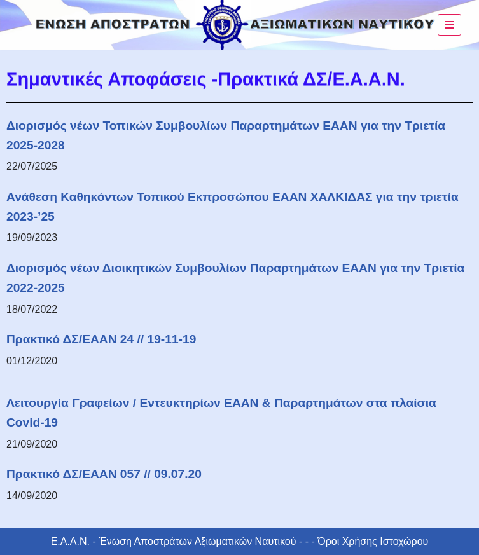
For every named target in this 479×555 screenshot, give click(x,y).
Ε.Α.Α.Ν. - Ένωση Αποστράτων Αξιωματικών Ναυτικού (173, 541)
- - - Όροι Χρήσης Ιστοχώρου (362, 541)
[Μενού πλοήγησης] (449, 25)
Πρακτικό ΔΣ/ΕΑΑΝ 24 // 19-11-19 (101, 339)
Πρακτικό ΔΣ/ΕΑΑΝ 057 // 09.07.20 (104, 474)
